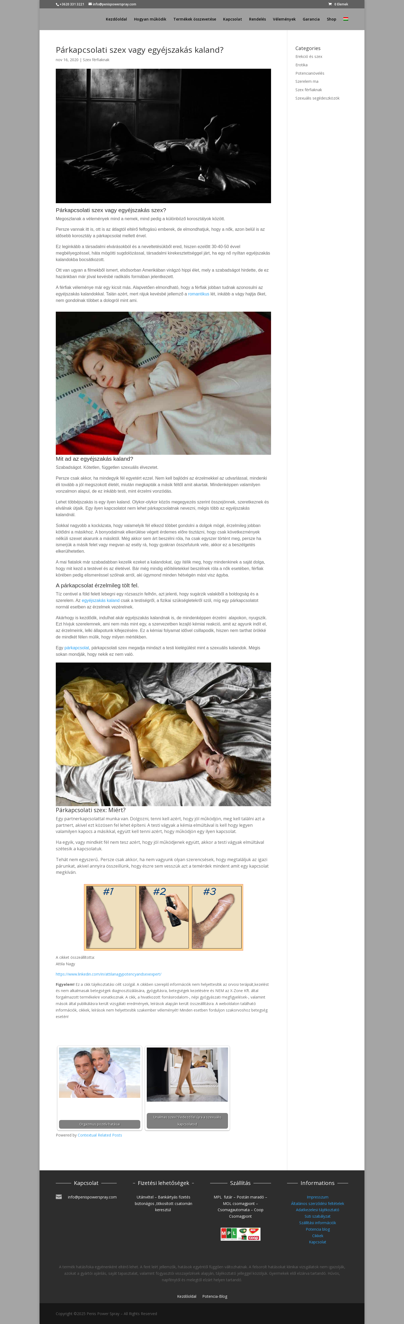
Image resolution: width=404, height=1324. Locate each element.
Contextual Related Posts (100, 1135)
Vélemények (284, 19)
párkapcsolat (76, 647)
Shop (331, 19)
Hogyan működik (150, 19)
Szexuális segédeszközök (317, 98)
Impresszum (317, 1197)
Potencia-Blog (214, 1297)
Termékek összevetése (194, 19)
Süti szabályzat (318, 1216)
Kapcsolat (232, 19)
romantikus (198, 294)
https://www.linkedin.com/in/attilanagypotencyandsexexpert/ (108, 974)
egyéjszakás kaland (101, 600)
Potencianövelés (309, 73)
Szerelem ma (306, 81)
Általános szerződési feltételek (317, 1203)
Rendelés (257, 19)
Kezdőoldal (116, 19)
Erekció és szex (308, 56)
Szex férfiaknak (96, 59)
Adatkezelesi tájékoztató (317, 1209)
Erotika (301, 64)
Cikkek (317, 1235)
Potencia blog (318, 1229)
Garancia (311, 19)
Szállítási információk (317, 1222)
